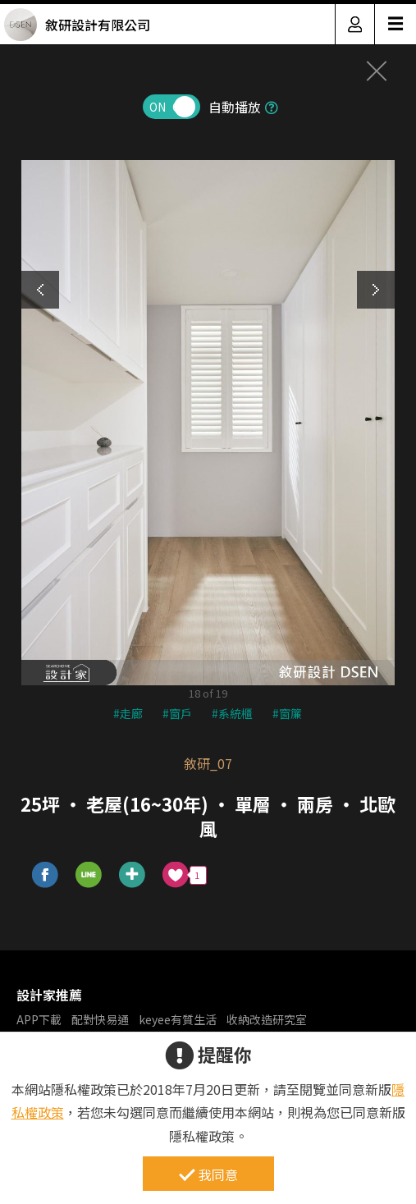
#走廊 (128, 713)
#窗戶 (177, 713)
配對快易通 (100, 1019)
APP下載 (39, 1019)
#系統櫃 (232, 713)
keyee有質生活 (178, 1019)
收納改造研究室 (266, 1019)
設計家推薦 (49, 995)
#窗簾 (287, 713)
